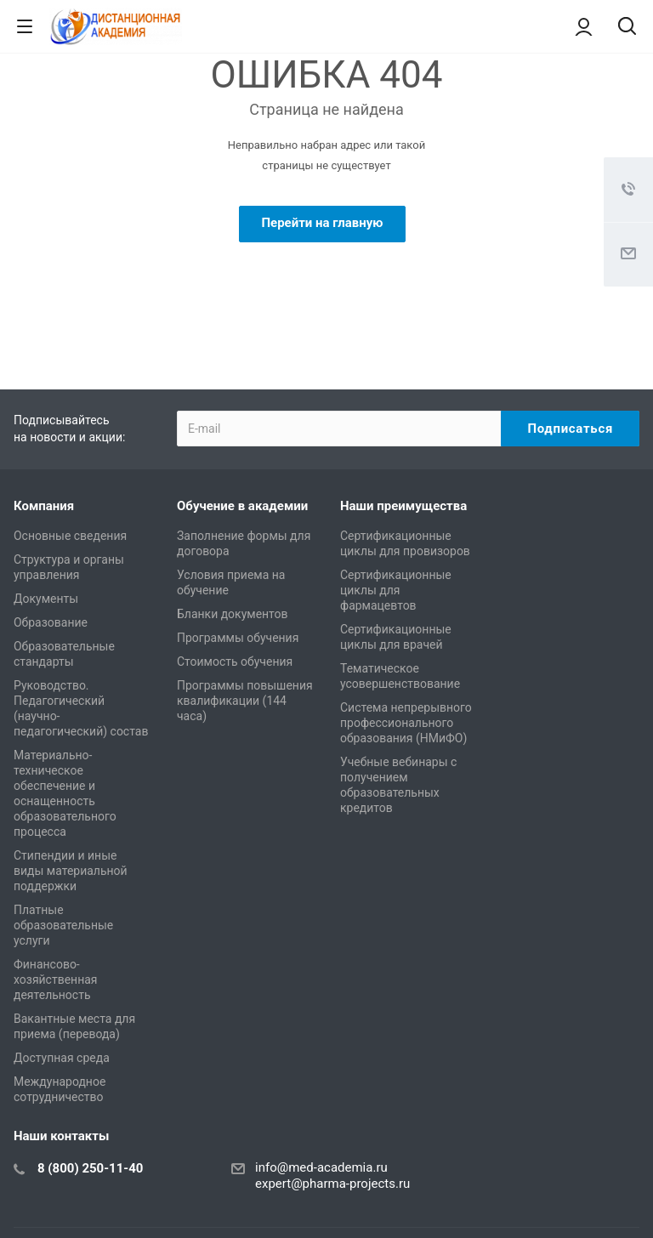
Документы (46, 598)
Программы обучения (237, 638)
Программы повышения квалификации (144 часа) (245, 701)
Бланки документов (232, 614)
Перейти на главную (322, 222)
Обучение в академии (242, 506)
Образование (51, 622)
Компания (44, 506)
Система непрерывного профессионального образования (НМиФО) (406, 723)
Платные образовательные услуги (63, 925)
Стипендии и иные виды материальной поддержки (71, 871)
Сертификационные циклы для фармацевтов (395, 590)
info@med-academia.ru (321, 1167)
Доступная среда (62, 1058)
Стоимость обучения (234, 661)
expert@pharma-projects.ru (332, 1183)
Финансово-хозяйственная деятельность (56, 979)
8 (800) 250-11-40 (90, 1168)
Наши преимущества (403, 506)
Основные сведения (70, 535)
